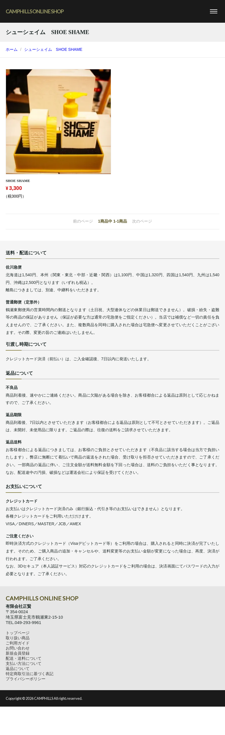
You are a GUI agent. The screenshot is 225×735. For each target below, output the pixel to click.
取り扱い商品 (18, 638)
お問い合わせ (18, 648)
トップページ (18, 633)
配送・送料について (23, 658)
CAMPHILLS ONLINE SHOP (34, 11)
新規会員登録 (18, 653)
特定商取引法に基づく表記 (29, 673)
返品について (18, 668)
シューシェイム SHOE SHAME (53, 49)
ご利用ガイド (18, 643)
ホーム (12, 49)
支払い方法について (23, 663)
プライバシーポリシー (25, 679)
